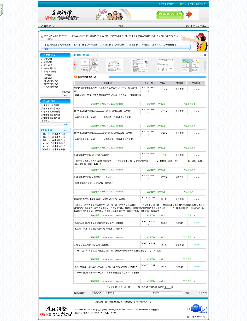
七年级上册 (116, 36)
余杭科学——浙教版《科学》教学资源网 (77, 36)
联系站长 (118, 302)
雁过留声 (201, 4)
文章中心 (172, 4)
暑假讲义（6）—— (50, 121)
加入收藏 (109, 302)
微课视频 (48, 62)
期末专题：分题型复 (50, 105)
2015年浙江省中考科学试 (53, 143)
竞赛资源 (48, 78)
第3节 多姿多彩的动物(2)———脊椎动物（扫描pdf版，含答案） (103, 111)
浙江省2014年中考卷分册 (53, 149)
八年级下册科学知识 (50, 108)
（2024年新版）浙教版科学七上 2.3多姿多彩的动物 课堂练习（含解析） (106, 267)
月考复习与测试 (51, 87)
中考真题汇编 (50, 68)
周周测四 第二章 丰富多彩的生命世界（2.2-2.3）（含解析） (101, 199)
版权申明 (138, 302)
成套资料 (48, 59)
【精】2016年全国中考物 (53, 140)
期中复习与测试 (51, 84)
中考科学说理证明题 (50, 111)
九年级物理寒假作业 (50, 114)
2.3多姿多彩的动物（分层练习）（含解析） (94, 177)
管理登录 (147, 302)
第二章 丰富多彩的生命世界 (137, 36)
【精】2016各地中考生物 (53, 134)
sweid (113, 313)
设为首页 (99, 302)
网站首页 (162, 4)
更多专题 (66, 92)
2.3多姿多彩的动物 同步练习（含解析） (92, 155)
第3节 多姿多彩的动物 (163, 36)
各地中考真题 (50, 71)
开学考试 (48, 65)
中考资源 (48, 74)
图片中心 (191, 4)
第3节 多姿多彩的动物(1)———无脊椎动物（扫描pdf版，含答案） (104, 133)
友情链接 (128, 302)
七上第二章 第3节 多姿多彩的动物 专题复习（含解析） (99, 223)
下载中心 (182, 4)
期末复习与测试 (51, 81)
